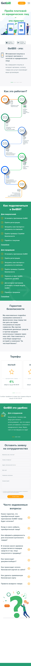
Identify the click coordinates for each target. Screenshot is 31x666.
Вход (21, 3)
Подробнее (5, 245)
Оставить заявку (15, 496)
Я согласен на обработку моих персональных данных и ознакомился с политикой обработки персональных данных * (15, 492)
